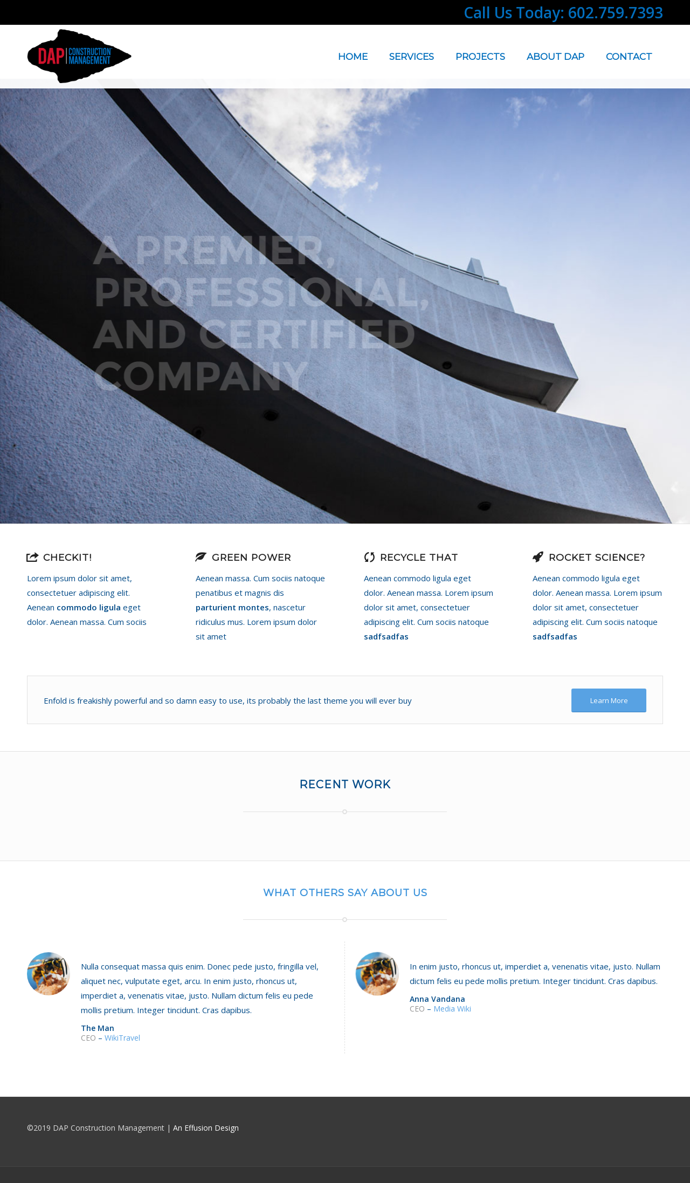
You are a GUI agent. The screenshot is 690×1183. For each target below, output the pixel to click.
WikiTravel (122, 1038)
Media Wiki (452, 1008)
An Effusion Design (206, 1128)
